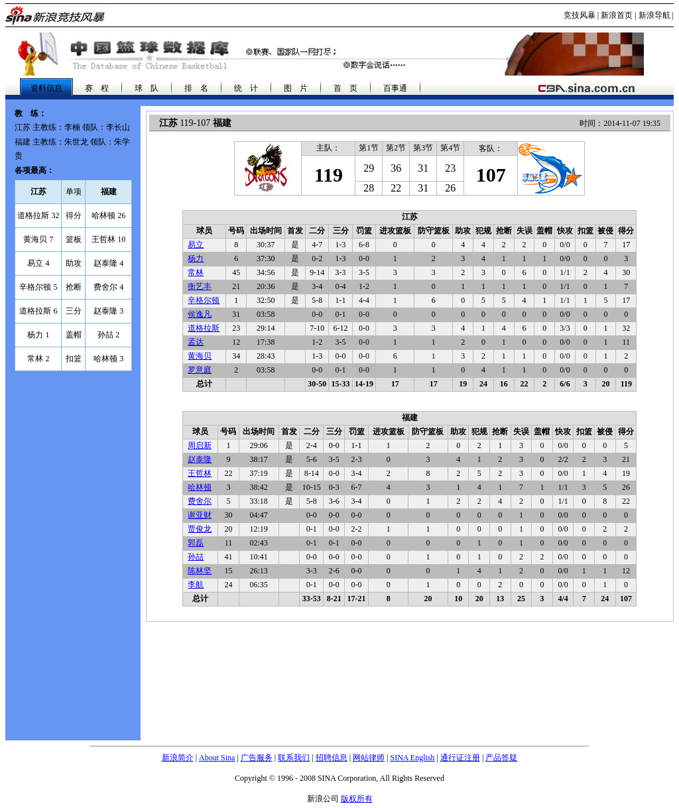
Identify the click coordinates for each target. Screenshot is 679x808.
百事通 (395, 88)
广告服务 (257, 757)
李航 (196, 584)
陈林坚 (200, 570)
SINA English (412, 757)
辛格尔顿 (203, 300)
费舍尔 (200, 501)
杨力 (196, 258)
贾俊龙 (200, 529)
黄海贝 (200, 356)
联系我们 (294, 757)
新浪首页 (617, 15)
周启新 (200, 445)
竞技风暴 (579, 15)
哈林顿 (200, 487)
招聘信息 (331, 757)
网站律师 (369, 757)
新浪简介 (178, 757)
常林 (196, 272)
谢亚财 (200, 515)
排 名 (196, 88)
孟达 (196, 342)
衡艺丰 (200, 286)
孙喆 (196, 556)
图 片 (296, 88)
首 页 (345, 88)
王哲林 (200, 473)
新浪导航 (654, 15)
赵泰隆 (200, 459)
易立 (196, 244)
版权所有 (357, 798)
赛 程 (97, 88)
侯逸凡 (200, 314)
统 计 (246, 88)
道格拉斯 (203, 328)
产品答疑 (501, 757)
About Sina (217, 757)
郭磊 (196, 543)
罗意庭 (200, 370)
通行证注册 (460, 757)
